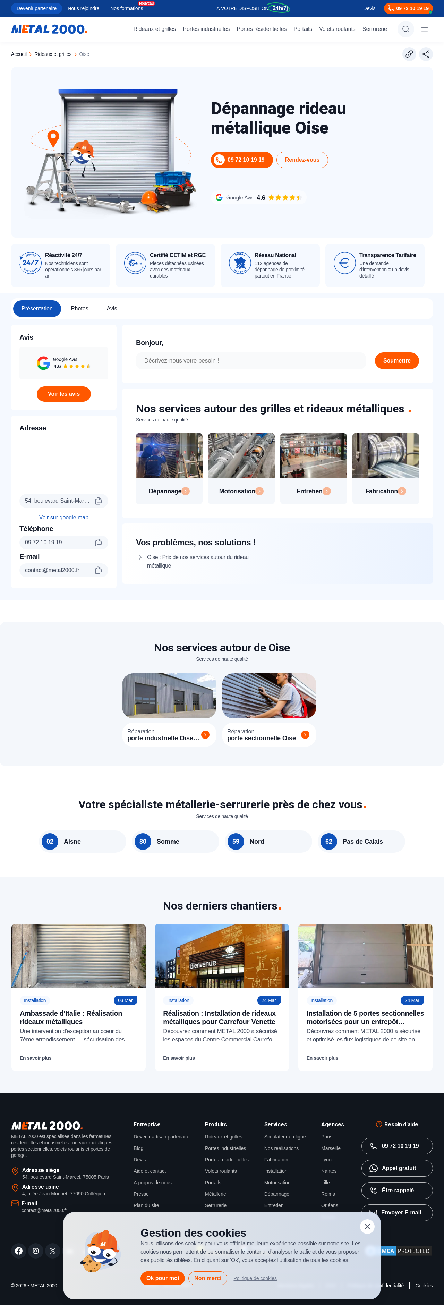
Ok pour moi (162, 1278)
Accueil (19, 54)
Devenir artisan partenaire (161, 1148)
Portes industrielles (206, 29)
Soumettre (397, 361)
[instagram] (35, 1262)
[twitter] (52, 1262)
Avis (112, 309)
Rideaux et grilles (155, 29)
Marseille (331, 1159)
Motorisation (277, 1193)
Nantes (328, 1182)
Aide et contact (150, 1182)
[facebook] (18, 1262)
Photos (79, 309)
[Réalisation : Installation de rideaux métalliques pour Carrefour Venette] (221, 1008)
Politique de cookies (255, 1278)
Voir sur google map (64, 520)
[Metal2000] (49, 29)
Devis (370, 8)
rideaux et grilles (52, 54)
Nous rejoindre (83, 8)
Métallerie (215, 1205)
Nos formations (126, 8)
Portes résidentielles (262, 29)
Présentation (37, 309)
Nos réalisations (281, 1159)
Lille (325, 1193)
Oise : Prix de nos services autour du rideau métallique (204, 562)
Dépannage (276, 1205)
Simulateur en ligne (285, 1148)
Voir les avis (64, 394)
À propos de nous (153, 1193)
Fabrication (276, 1171)
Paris (326, 1148)
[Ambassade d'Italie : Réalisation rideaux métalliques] (78, 1008)
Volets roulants (337, 29)
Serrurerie (374, 29)
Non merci (207, 1278)
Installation (276, 1182)
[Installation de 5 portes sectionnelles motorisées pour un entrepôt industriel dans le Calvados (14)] (365, 1008)
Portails (303, 29)
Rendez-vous (302, 160)
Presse (141, 1205)
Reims (328, 1205)
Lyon (326, 1171)
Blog (138, 1159)
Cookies (424, 1296)
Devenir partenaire (37, 8)
